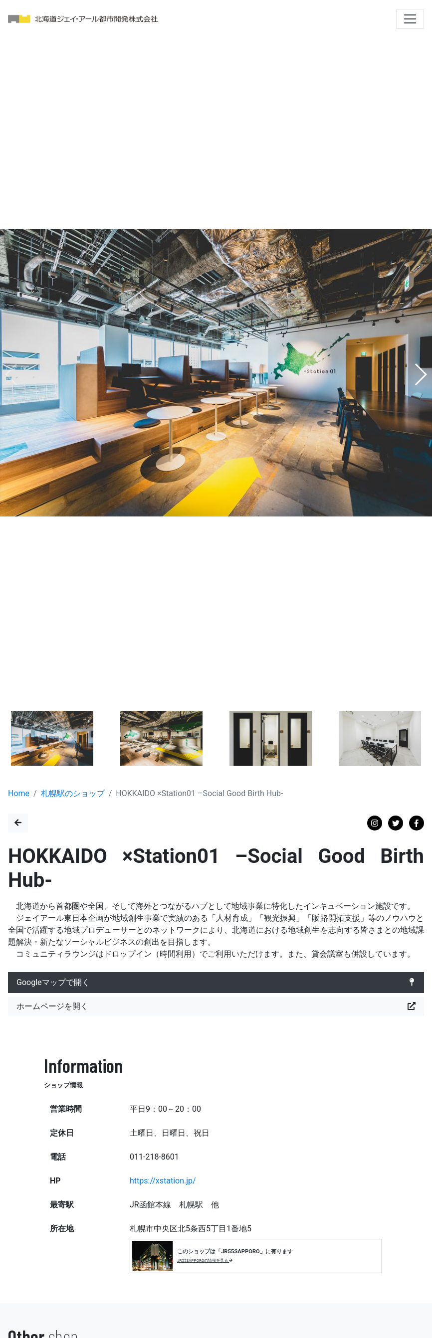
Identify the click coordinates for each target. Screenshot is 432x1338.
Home (18, 793)
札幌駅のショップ (73, 793)
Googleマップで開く (216, 983)
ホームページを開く (216, 1006)
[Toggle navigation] (410, 19)
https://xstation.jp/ (163, 1180)
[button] (420, 374)
